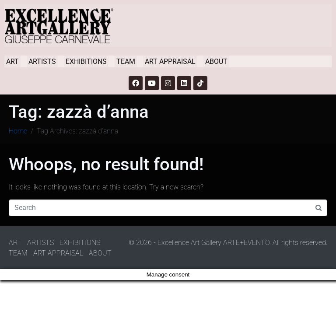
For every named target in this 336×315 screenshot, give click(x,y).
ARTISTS (42, 61)
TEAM (125, 61)
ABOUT (216, 61)
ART (12, 61)
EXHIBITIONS (86, 61)
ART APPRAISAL (170, 61)
